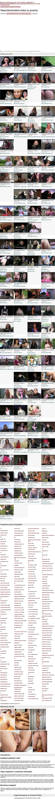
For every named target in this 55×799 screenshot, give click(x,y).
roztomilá (30, 575)
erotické (2, 607)
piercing (16, 682)
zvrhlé (43, 694)
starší (16, 287)
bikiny (1, 548)
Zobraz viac (34, 13)
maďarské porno (18, 548)
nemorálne (16, 607)
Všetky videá (9, 6)
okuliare (44, 187)
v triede (43, 587)
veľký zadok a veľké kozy (47, 614)
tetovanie (30, 694)
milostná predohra (18, 571)
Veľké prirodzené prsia (47, 596)
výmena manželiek (46, 632)
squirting (30, 654)
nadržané (16, 596)
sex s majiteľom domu (33, 622)
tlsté (29, 696)
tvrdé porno (50, 120)
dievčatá (2, 580)
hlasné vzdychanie (4, 646)
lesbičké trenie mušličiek (5, 701)
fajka (1, 624)
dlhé (44, 204)
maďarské (16, 546)
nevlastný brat (17, 622)
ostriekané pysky (18, 658)
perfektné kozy (17, 676)
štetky (29, 685)
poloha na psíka (17, 700)
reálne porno (4, 70)
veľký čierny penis (46, 605)
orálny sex (17, 271)
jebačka (31, 70)
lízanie (15, 532)
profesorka (30, 558)
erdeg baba (2, 605)
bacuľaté (2, 545)
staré (29, 656)
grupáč (2, 631)
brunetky (44, 120)
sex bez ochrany (31, 616)
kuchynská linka (4, 690)
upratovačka (44, 565)
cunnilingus (3, 565)
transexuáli (30, 700)
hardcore (2, 637)
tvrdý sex (44, 550)
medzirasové (31, 88)
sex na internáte (31, 618)
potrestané (30, 535)
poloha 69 (16, 695)
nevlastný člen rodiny (19, 625)
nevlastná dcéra (17, 612)
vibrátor (43, 623)
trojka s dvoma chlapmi (47, 539)
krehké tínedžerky (4, 688)
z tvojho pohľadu (19, 70)
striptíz (29, 672)
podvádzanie (17, 687)
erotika (2, 616)
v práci (53, 137)
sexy (29, 629)
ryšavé (29, 589)
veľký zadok (44, 612)
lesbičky (2, 704)
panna (15, 667)
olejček (15, 647)
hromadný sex (3, 651)
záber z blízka (45, 677)
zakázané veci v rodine (47, 679)
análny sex (2, 537)
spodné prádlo (31, 649)
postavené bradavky (32, 532)
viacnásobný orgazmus (47, 620)
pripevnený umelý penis (33, 556)
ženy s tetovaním (45, 704)
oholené (3, 103)
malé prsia (16, 552)
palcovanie (16, 664)
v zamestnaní (45, 590)
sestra (29, 609)
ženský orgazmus (46, 702)
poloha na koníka (18, 698)
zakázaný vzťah (45, 681)
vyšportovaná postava (47, 659)
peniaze (29, 13)
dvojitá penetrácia (4, 598)
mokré (16, 472)
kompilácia (2, 683)
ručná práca (30, 580)
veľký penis (18, 13)
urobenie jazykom (46, 570)
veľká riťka (44, 592)
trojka (43, 537)
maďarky (31, 321)
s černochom (31, 595)
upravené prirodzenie (46, 567)
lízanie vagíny (17, 537)
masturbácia (17, 559)
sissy (29, 640)
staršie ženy (30, 663)
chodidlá (2, 655)
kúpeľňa (2, 695)
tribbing (43, 535)
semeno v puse (31, 607)
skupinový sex (31, 642)
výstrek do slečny (46, 643)
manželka (31, 491)
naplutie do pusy (18, 603)
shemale (30, 636)
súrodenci (30, 674)
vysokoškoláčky (45, 639)
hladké (1, 642)
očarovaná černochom (19, 635)
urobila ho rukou (45, 574)
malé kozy (16, 550)
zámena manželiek (46, 683)
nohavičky (16, 631)
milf (6, 305)
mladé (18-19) (17, 578)
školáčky (30, 680)
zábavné (44, 674)
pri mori (30, 547)
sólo (29, 647)
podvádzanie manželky (19, 689)
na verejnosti (32, 187)
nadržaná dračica (18, 594)
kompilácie (2, 686)
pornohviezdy (18, 137)
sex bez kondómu (32, 613)
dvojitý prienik (3, 600)
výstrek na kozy (45, 648)
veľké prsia (17, 439)
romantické (30, 571)
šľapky (29, 683)
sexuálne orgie (31, 627)
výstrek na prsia (45, 650)
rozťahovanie (31, 573)
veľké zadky (44, 603)
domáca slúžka (3, 587)
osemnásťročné (46, 339)
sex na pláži (30, 620)
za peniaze (21, 103)
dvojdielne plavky (4, 596)
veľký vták (44, 610)
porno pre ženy (17, 702)
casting (2, 559)
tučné (43, 544)
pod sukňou (17, 685)
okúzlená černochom (33, 221)
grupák (2, 633)
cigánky (2, 563)
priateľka (30, 549)
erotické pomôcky (4, 614)
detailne (2, 578)
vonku (25, 70)
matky (15, 565)
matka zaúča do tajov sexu (20, 561)
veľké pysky (44, 601)
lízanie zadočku (17, 539)
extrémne (2, 618)
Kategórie (3, 6)
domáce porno (9, 439)
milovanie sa (17, 574)
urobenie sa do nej (46, 572)
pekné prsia (16, 671)
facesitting (2, 622)
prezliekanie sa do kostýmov (34, 544)
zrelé (43, 690)
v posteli (44, 581)
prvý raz (30, 560)
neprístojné (16, 609)
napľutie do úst (17, 605)
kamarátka (2, 677)
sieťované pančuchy (32, 638)
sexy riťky (30, 633)
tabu (29, 691)
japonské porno (3, 668)
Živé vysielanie (16, 6)
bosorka (2, 552)
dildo (1, 582)
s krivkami (30, 600)
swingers (30, 676)
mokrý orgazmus (18, 583)
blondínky (17, 87)
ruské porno (31, 172)
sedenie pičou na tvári (33, 602)
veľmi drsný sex (45, 618)
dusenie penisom (4, 594)
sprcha (29, 651)
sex (35, 70)
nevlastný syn (17, 629)
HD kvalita (2, 640)
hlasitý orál (2, 644)
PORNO (5, 5)
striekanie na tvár (32, 669)
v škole (43, 585)
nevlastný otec (17, 627)
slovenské (30, 645)
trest (43, 532)
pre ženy (50, 187)
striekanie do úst (31, 667)
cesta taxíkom (3, 561)
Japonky (2, 666)
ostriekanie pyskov (18, 660)
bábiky (1, 543)
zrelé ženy (44, 692)
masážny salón (17, 557)
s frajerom (30, 598)
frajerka (2, 627)
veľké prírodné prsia (46, 594)
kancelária (2, 679)
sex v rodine (31, 625)
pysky (48, 87)
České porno (4, 72)
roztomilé (30, 578)
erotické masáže (4, 611)
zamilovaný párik (45, 686)
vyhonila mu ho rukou (47, 630)
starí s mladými (31, 658)
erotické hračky (3, 609)
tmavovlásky (31, 698)
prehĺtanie (30, 541)
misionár (16, 576)
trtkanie (43, 541)
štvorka (3, 422)
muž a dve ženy (17, 585)
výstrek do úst (45, 646)
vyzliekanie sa (45, 661)
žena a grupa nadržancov (47, 699)
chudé (49, 355)
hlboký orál (2, 649)
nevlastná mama (17, 614)
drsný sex (2, 591)
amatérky (3, 138)
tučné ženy (44, 546)
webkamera (44, 666)
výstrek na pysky (45, 652)
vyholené (44, 628)
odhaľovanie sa (17, 638)
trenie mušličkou (31, 702)
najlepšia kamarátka (18, 600)
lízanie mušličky (17, 535)
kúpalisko (2, 692)
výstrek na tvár (45, 655)
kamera (24, 13)
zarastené (44, 688)
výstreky (44, 657)
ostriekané (16, 656)
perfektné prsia (17, 678)
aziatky (2, 539)
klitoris (2, 681)
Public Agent (31, 562)
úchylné (43, 559)
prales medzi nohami (32, 537)
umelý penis (44, 563)
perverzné (16, 680)
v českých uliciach (46, 578)
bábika (13, 13)
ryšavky (30, 591)
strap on (30, 665)
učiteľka (43, 555)
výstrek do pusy (45, 641)
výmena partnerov (46, 637)
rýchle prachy (8, 187)
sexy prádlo (30, 631)
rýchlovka (30, 587)
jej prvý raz (2, 672)
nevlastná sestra (18, 616)
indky (1, 661)
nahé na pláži (17, 598)
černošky (2, 569)
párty (15, 669)
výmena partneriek (46, 634)
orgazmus (16, 651)
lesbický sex (3, 699)
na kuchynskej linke (18, 589)
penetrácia (16, 673)
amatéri (8, 13)
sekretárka (30, 604)
